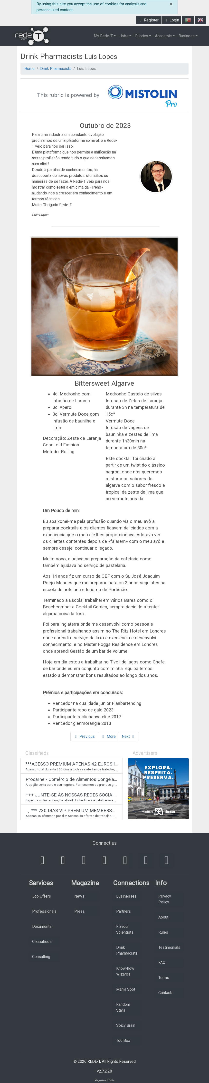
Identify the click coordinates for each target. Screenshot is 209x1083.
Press (79, 911)
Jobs (124, 36)
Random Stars (123, 1007)
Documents (42, 926)
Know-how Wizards (125, 971)
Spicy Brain (125, 1025)
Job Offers (41, 896)
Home (29, 68)
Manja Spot (125, 989)
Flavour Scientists (124, 929)
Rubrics (141, 36)
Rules (163, 932)
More (108, 736)
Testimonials (169, 947)
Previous (84, 736)
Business (187, 36)
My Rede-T (103, 36)
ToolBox (123, 1040)
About (163, 917)
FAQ (161, 962)
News (79, 896)
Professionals (44, 911)
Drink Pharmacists (55, 68)
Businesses (126, 896)
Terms (163, 977)
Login (171, 20)
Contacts (165, 992)
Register (148, 20)
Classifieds (42, 941)
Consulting (41, 956)
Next (129, 736)
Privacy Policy (164, 899)
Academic (163, 36)
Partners (123, 911)
